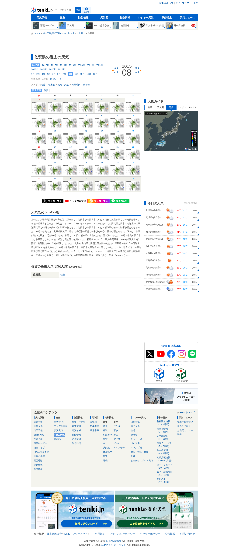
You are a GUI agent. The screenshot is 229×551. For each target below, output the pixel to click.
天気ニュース (187, 17)
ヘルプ (194, 3)
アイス (117, 439)
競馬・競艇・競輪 (140, 452)
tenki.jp (42, 11)
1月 (33, 74)
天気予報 (42, 17)
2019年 (72, 65)
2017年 (54, 65)
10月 (82, 74)
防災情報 (83, 17)
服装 (105, 430)
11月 (89, 74)
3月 (43, 74)
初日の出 (166, 481)
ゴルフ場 (135, 443)
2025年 (52, 69)
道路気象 (38, 465)
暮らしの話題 (184, 426)
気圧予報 (38, 430)
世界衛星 (94, 430)
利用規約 (100, 533)
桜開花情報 (166, 430)
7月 (64, 74)
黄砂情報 (38, 469)
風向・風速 (63, 84)
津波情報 (76, 430)
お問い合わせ (187, 533)
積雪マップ (39, 447)
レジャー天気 (145, 17)
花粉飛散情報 (166, 423)
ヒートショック (166, 466)
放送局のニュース (186, 430)
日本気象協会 (54, 533)
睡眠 (105, 460)
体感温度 (107, 452)
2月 (38, 74)
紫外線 (106, 447)
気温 (43, 84)
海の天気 (135, 426)
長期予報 (38, 439)
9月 (76, 74)
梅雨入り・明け (166, 445)
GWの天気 (166, 437)
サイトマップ (182, 3)
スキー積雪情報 (166, 474)
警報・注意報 (78, 422)
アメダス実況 (60, 426)
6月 (59, 74)
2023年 (34, 69)
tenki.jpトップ (166, 3)
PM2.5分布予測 (41, 452)
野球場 (134, 434)
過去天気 (60, 434)
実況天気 (58, 430)
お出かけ (107, 434)
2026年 (61, 69)
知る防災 (76, 443)
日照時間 (76, 84)
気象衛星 (94, 426)
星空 (105, 439)
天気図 (104, 17)
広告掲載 (170, 533)
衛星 (150, 107)
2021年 (90, 65)
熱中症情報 (166, 452)
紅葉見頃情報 (166, 459)
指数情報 (125, 17)
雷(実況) (58, 439)
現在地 (86, 12)
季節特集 (167, 17)
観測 (62, 17)
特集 (179, 434)
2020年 (81, 65)
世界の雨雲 (39, 456)
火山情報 (76, 434)
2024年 (43, 69)
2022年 (99, 65)
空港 (133, 430)
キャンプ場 (136, 447)
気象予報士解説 (185, 422)
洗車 (105, 456)
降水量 (51, 84)
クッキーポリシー (150, 533)
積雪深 (86, 84)
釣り (133, 456)
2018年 (63, 65)
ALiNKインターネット (75, 533)
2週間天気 (39, 434)
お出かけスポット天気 (142, 460)
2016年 (45, 65)
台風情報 (76, 439)
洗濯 (105, 426)
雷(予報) (38, 460)
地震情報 (76, 426)
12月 (95, 74)
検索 (78, 10)
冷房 (116, 434)
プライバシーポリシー (122, 533)
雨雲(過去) (59, 422)
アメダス (181, 107)
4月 (48, 74)
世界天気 (38, 426)
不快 (116, 430)
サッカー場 (136, 439)
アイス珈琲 (119, 447)
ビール (117, 443)
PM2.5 (192, 107)
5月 (54, 74)
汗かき (117, 426)
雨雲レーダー (57, 79)
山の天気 (135, 422)
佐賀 (46, 90)
